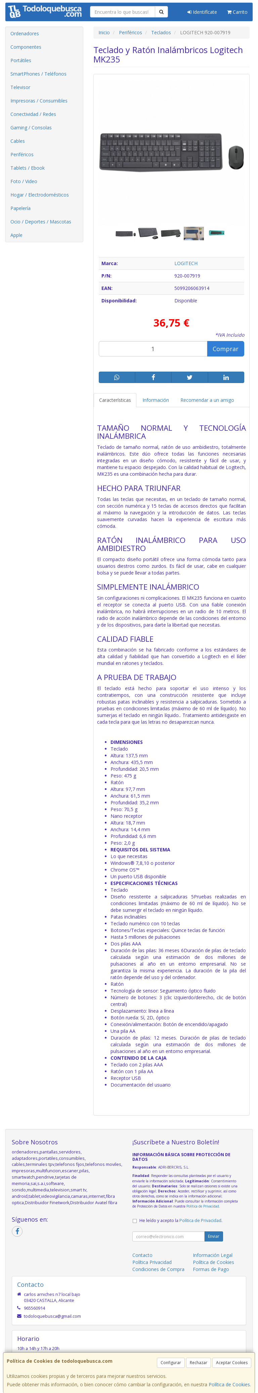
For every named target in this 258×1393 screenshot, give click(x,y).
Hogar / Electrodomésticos (39, 195)
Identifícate (202, 12)
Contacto (142, 1255)
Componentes (25, 47)
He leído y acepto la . (180, 1220)
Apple (16, 235)
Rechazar (198, 1362)
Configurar (171, 1362)
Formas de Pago (211, 1269)
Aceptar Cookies (232, 1362)
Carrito (237, 12)
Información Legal (212, 1255)
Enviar (213, 1236)
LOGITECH (186, 263)
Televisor (20, 87)
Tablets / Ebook (27, 168)
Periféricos (22, 154)
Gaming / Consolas (31, 127)
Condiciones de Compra (158, 1269)
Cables (17, 141)
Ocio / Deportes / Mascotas (40, 221)
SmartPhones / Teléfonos (38, 74)
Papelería (20, 208)
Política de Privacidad (202, 1206)
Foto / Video (23, 181)
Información (155, 400)
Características (115, 400)
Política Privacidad (152, 1262)
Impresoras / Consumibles (39, 100)
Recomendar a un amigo (207, 400)
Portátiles (20, 60)
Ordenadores (24, 33)
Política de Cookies (229, 1384)
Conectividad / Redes (33, 114)
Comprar (226, 349)
